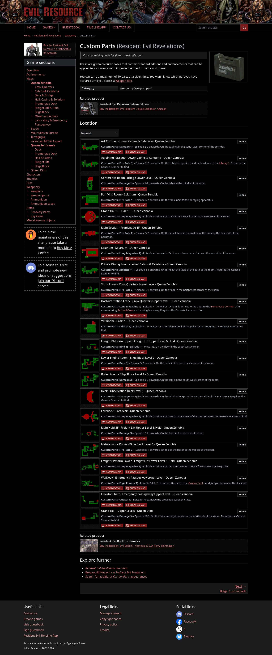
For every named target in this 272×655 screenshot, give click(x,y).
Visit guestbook (34, 624)
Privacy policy (108, 624)
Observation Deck (46, 116)
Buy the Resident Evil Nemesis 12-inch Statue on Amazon (57, 49)
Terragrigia (38, 137)
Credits (104, 630)
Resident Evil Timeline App (41, 635)
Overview (33, 70)
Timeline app (96, 27)
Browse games (33, 619)
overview (106, 568)
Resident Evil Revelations (47, 35)
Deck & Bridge (44, 95)
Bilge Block (42, 112)
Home (31, 27)
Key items (37, 216)
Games (48, 27)
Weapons (37, 191)
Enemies (32, 179)
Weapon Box (124, 81)
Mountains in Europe (44, 133)
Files (29, 183)
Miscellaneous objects (41, 220)
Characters (34, 174)
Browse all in (115, 572)
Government (195, 483)
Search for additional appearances (116, 576)
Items (30, 208)
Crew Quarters (44, 87)
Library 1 (224, 163)
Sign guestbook (34, 630)
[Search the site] (218, 27)
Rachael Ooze (125, 310)
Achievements (36, 74)
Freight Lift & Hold (47, 108)
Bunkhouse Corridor (223, 306)
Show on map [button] (137, 151)
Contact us (122, 27)
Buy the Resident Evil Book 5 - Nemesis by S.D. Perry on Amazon (137, 545)
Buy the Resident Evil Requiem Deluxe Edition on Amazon (133, 108)
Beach (35, 129)
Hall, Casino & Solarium (50, 99)
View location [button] (113, 151)
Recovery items (40, 212)
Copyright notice (110, 619)
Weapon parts (40, 195)
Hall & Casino (43, 158)
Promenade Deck (46, 104)
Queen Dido (38, 170)
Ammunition (39, 199)
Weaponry (70, 35)
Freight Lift (42, 162)
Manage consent (111, 613)
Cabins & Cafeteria (47, 91)
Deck (38, 149)
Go (244, 28)
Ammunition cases (43, 204)
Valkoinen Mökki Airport (46, 141)
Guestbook (71, 27)
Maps (30, 79)
